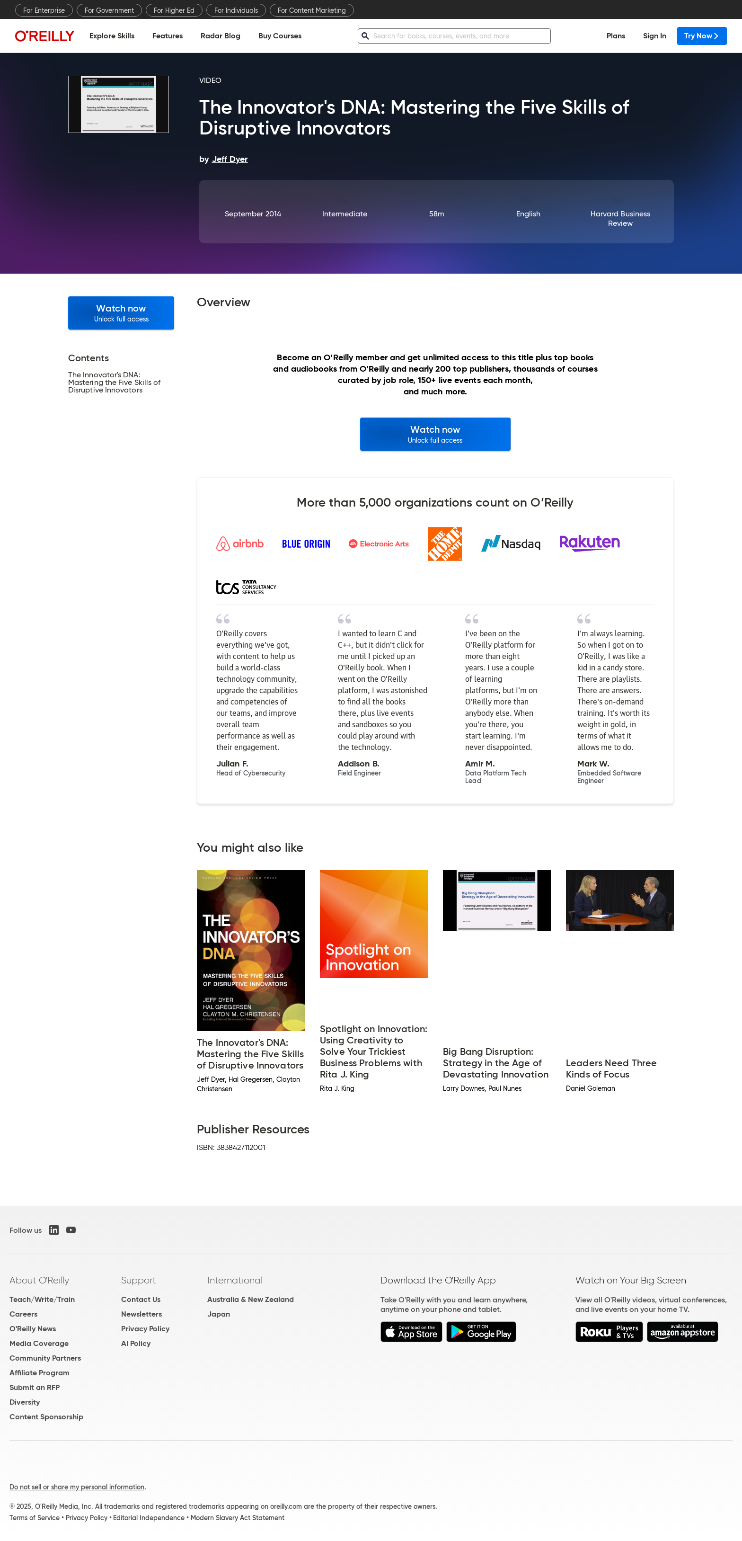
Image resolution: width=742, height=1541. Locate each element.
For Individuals (236, 10)
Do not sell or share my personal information (76, 1487)
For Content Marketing (312, 10)
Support (138, 1280)
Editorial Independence (149, 1518)
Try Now (702, 36)
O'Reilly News (32, 1329)
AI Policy (135, 1343)
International (235, 1280)
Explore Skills (111, 36)
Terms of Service (34, 1518)
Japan (218, 1314)
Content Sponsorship (46, 1417)
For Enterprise (44, 10)
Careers (23, 1314)
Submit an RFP (34, 1387)
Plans (616, 36)
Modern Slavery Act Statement (237, 1518)
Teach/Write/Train (42, 1299)
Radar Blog (220, 36)
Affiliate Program (39, 1373)
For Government (109, 10)
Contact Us (140, 1299)
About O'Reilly (39, 1280)
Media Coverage (39, 1343)
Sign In (654, 36)
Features (167, 36)
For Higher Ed (174, 10)
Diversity (24, 1402)
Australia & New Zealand (250, 1299)
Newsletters (141, 1314)
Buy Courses (279, 36)
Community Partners (45, 1358)
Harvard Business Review (620, 218)
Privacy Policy (145, 1329)
